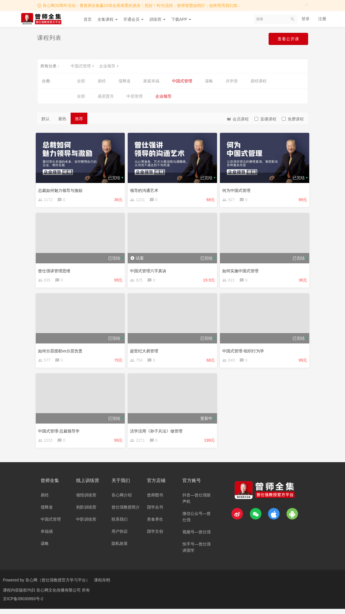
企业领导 (109, 66)
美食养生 (155, 524)
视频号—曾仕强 (196, 537)
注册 (322, 18)
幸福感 (47, 536)
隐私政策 (120, 548)
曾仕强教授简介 (126, 512)
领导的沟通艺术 (145, 189)
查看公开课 (287, 39)
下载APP (181, 19)
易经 (102, 81)
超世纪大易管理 (145, 351)
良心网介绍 (122, 500)
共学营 (232, 81)
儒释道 (124, 81)
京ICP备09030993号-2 (23, 604)
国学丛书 (155, 512)
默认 (46, 118)
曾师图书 (155, 500)
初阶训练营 (86, 512)
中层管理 (135, 96)
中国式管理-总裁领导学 (60, 433)
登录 (305, 18)
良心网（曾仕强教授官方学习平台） (57, 585)
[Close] (306, 4)
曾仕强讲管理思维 (55, 270)
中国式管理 (83, 66)
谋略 (209, 81)
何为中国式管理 (238, 189)
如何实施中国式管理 (242, 270)
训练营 (157, 19)
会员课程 (237, 118)
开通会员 (133, 19)
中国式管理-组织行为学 (244, 351)
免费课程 (293, 119)
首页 (88, 19)
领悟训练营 (86, 500)
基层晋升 (106, 96)
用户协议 (120, 536)
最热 (62, 118)
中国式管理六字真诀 (149, 270)
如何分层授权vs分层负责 (61, 351)
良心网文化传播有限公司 (59, 595)
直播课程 (265, 119)
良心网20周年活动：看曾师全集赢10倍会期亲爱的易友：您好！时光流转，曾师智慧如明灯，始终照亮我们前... (142, 5)
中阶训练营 (86, 524)
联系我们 (120, 524)
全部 (81, 81)
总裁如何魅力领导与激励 (61, 189)
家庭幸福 (151, 81)
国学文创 (155, 536)
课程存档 (102, 585)
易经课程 (258, 81)
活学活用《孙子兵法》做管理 (157, 433)
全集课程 (107, 19)
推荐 (79, 118)
